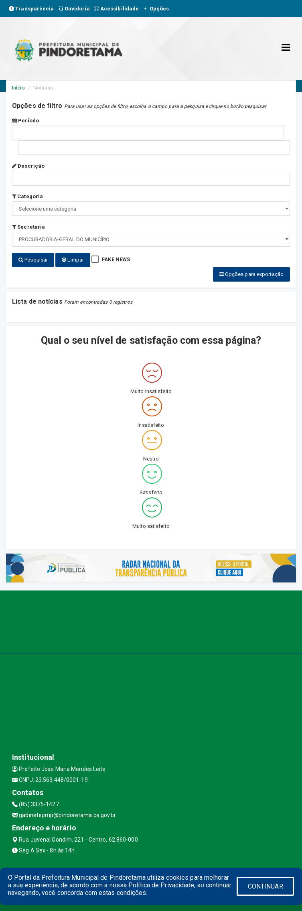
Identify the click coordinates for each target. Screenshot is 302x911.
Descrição (28, 166)
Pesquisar (33, 260)
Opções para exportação (251, 274)
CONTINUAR (265, 886)
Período (25, 121)
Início (18, 88)
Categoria (27, 196)
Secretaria (28, 227)
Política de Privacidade (161, 885)
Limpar (73, 260)
